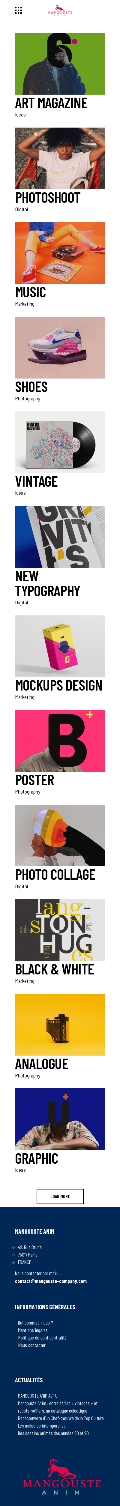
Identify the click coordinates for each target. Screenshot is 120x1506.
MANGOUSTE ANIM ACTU (38, 1395)
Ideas (20, 114)
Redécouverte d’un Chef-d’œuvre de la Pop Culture (61, 1418)
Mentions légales (33, 1330)
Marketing (24, 304)
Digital (21, 209)
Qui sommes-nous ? (35, 1322)
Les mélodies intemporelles (42, 1425)
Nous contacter (32, 1345)
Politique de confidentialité (42, 1337)
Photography (27, 398)
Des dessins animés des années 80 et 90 (53, 1433)
